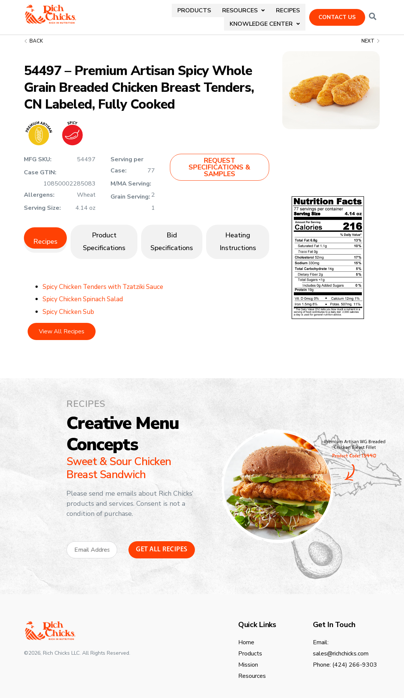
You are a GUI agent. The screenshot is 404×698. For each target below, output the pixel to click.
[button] (163, 14)
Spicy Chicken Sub (70, 305)
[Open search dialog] (372, 14)
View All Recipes (61, 325)
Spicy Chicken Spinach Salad (85, 293)
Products (115, 14)
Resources (164, 14)
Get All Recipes (161, 544)
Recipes (208, 14)
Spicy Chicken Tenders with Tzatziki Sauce (107, 280)
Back (33, 35)
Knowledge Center (265, 14)
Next (370, 35)
